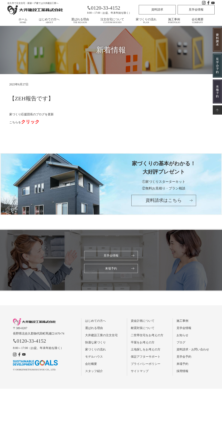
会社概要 (198, 21)
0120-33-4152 (103, 8)
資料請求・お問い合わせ (192, 350)
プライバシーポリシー (145, 364)
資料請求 (157, 9)
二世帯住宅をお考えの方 (147, 335)
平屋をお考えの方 (142, 342)
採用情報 (182, 371)
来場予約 (111, 268)
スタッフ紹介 (94, 371)
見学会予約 (183, 357)
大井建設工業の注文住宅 (101, 335)
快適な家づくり (95, 342)
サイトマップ (140, 371)
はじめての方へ (49, 21)
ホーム (22, 21)
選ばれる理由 (80, 21)
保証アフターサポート (145, 357)
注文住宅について (112, 21)
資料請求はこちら (164, 201)
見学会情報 (196, 9)
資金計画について (142, 321)
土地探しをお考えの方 (145, 350)
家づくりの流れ (146, 21)
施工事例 (174, 21)
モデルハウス (94, 357)
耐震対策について (142, 328)
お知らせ (182, 335)
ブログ (180, 342)
